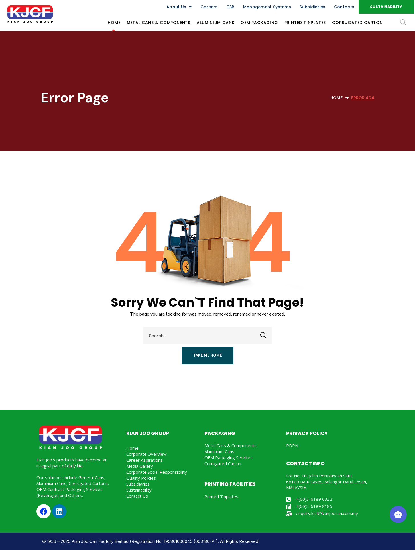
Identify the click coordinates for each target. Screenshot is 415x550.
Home (336, 97)
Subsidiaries (313, 7)
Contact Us (137, 496)
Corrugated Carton (222, 463)
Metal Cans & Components (230, 445)
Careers (209, 7)
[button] (386, 7)
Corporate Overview (146, 454)
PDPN (292, 445)
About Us (179, 7)
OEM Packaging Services (228, 457)
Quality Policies (141, 478)
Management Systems (267, 7)
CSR (230, 7)
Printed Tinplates (221, 496)
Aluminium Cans (219, 451)
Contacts (344, 7)
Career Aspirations (144, 460)
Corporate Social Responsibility (156, 472)
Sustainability (139, 490)
